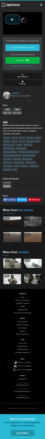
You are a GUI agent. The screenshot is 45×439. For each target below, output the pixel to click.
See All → (6, 255)
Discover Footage (22, 325)
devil (17, 166)
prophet (7, 170)
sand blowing (9, 148)
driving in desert (28, 155)
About (22, 297)
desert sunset (9, 145)
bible (19, 145)
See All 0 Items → (9, 213)
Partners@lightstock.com (22, 391)
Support (22, 306)
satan (24, 166)
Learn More (22, 433)
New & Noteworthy (22, 334)
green (30, 138)
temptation (8, 166)
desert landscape (10, 152)
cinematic (8, 163)
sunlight (7, 159)
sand (14, 141)
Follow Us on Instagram (24, 370)
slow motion (19, 163)
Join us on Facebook (24, 366)
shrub (15, 138)
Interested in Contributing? (22, 313)
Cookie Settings (22, 349)
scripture (28, 145)
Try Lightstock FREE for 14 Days (22, 47)
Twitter (22, 199)
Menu (41, 5)
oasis (37, 138)
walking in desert (33, 141)
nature (7, 138)
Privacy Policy (22, 346)
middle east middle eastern (28, 152)
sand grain (34, 166)
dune (21, 141)
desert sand (21, 148)
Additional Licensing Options (22, 66)
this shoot (25, 210)
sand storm (27, 159)
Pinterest (34, 199)
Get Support (23, 379)
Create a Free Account (22, 300)
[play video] (12, 19)
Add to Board (22, 76)
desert (7, 141)
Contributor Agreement (22, 352)
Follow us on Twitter (24, 362)
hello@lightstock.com (22, 397)
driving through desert (12, 155)
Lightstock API (22, 310)
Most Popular (22, 328)
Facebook (9, 199)
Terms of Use (22, 343)
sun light (17, 159)
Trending (22, 331)
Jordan (15, 93)
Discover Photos (22, 322)
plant (22, 138)
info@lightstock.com (22, 385)
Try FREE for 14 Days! (22, 303)
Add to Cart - (22, 60)
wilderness (30, 163)
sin (15, 170)
